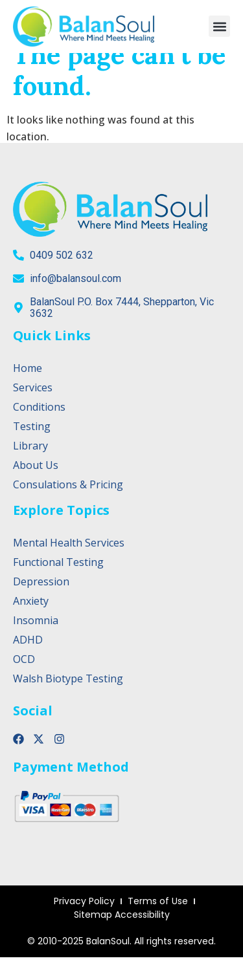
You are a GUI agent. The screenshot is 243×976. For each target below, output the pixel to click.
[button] (219, 26)
